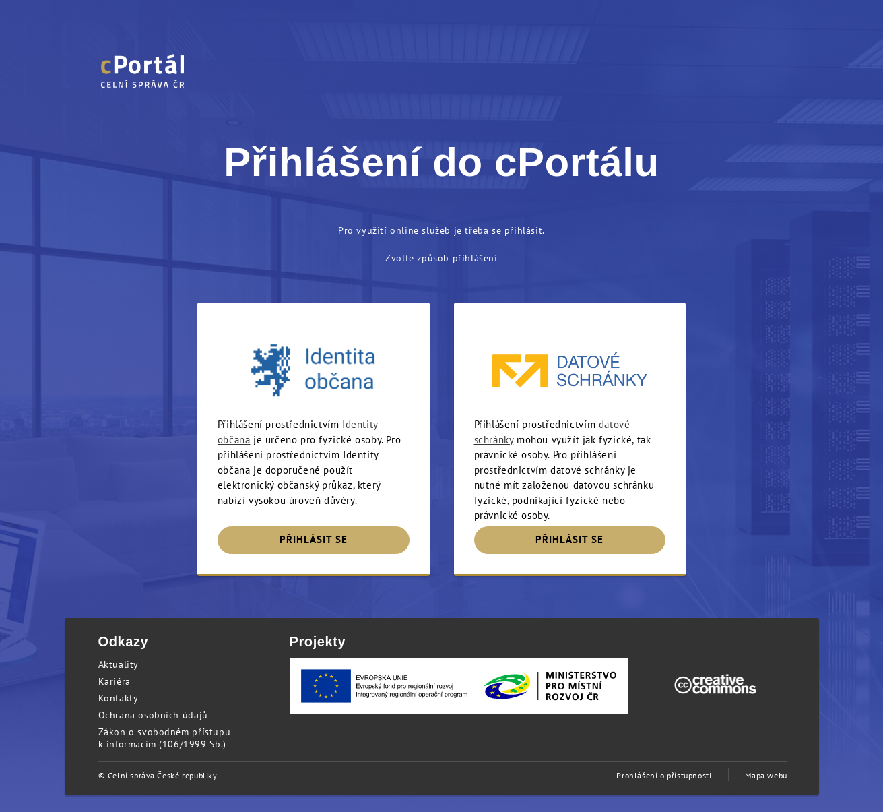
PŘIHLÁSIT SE (314, 539)
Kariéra (114, 681)
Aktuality (118, 664)
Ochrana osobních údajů (153, 715)
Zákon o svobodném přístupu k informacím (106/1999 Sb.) (164, 738)
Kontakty (118, 698)
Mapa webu (766, 775)
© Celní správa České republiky (158, 775)
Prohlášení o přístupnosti (663, 775)
